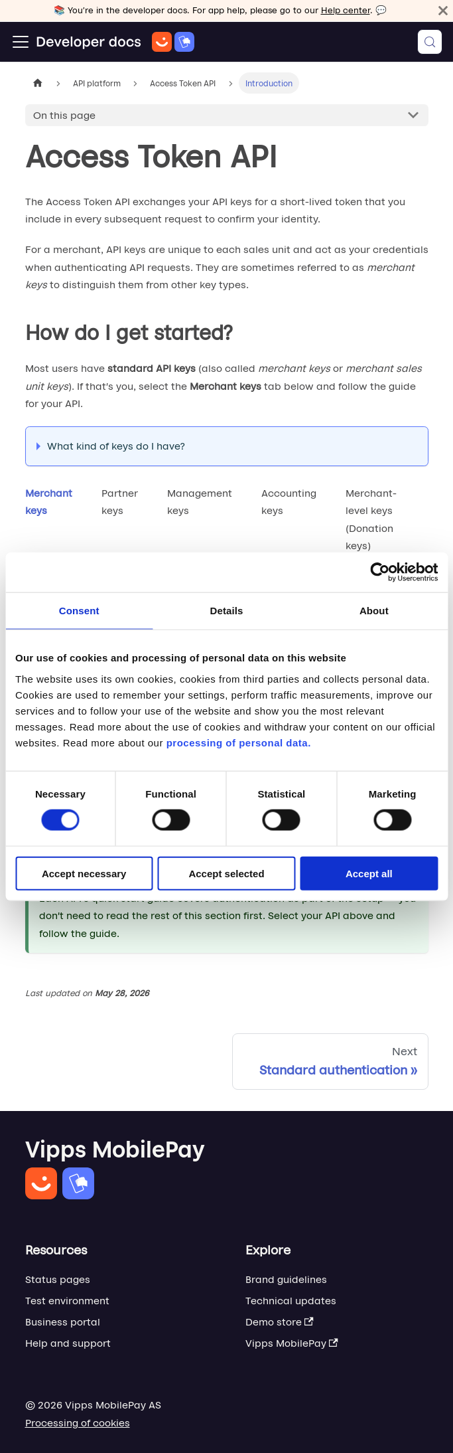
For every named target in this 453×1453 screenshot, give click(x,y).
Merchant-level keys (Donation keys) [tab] (371, 519)
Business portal (62, 1322)
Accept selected (226, 873)
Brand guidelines (286, 1279)
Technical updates (290, 1300)
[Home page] (37, 82)
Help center (345, 10)
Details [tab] (226, 610)
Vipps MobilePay (291, 1343)
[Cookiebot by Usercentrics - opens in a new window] (380, 572)
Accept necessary (84, 873)
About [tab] (374, 610)
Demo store (279, 1322)
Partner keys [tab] (119, 502)
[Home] (115, 42)
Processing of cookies (77, 1422)
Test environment (67, 1300)
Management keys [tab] (199, 502)
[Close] (443, 10)
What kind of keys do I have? (116, 446)
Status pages (57, 1279)
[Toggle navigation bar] (21, 42)
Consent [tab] (79, 610)
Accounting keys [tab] (288, 502)
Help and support (68, 1343)
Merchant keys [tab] (48, 502)
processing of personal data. (238, 742)
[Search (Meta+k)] (429, 41)
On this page (64, 115)
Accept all (369, 873)
